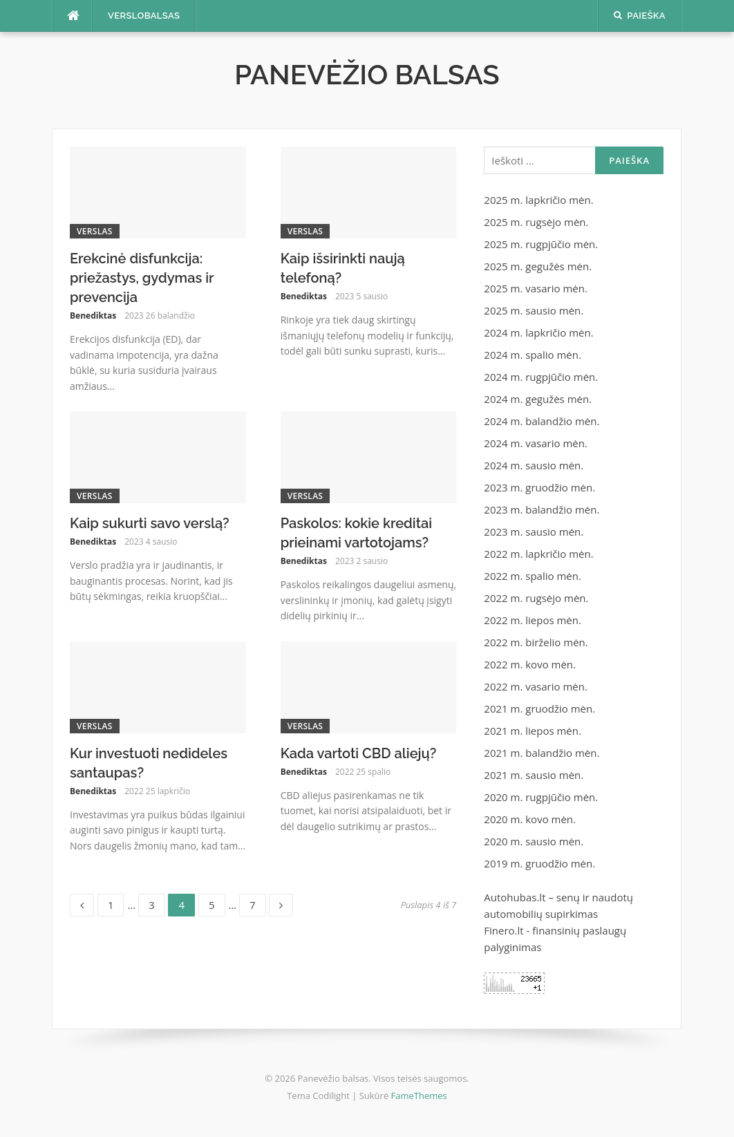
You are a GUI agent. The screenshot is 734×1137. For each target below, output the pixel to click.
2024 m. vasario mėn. (535, 443)
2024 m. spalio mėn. (532, 354)
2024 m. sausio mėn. (533, 465)
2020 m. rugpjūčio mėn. (541, 797)
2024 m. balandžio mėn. (541, 421)
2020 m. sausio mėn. (533, 841)
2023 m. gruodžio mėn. (539, 487)
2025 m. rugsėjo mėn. (536, 222)
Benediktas (93, 315)
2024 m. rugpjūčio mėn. (541, 377)
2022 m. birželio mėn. (535, 642)
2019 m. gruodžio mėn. (539, 863)
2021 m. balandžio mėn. (541, 753)
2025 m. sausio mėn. (533, 310)
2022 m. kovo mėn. (530, 664)
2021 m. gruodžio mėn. (539, 708)
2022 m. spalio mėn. (532, 576)
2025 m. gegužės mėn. (538, 266)
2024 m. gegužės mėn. (538, 399)
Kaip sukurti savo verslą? (149, 523)
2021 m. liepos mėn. (532, 730)
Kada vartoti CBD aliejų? (359, 753)
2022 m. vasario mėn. (535, 686)
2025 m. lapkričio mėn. (538, 200)
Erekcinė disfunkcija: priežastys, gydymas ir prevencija (142, 278)
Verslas (95, 231)
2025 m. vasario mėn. (535, 288)
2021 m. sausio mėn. (533, 775)
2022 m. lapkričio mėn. (538, 554)
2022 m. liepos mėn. (532, 620)
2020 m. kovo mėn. (530, 819)
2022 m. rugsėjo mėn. (536, 598)
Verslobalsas (144, 15)
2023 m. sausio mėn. (533, 531)
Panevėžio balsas (367, 74)
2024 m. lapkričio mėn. (538, 332)
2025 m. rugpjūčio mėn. (541, 244)
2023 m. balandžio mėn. (541, 509)
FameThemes (419, 1095)
